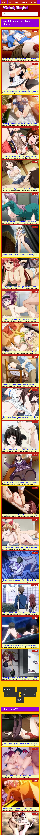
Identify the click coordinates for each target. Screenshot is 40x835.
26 (24, 694)
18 (20, 689)
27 (28, 694)
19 (24, 689)
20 (29, 689)
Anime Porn (24, 2)
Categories (13, 2)
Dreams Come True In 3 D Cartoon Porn (17, 776)
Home (4, 2)
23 (11, 694)
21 (34, 689)
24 (16, 694)
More (33, 2)
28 (33, 694)
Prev (7, 689)
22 (6, 694)
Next (20, 700)
